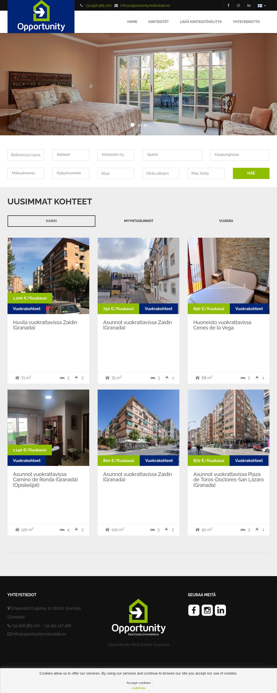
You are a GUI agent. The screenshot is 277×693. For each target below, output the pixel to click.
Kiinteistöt (158, 22)
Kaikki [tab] (51, 221)
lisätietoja (139, 688)
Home (132, 22)
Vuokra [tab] (226, 221)
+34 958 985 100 (98, 5)
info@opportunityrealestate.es (145, 5)
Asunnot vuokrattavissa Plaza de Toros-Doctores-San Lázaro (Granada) (228, 479)
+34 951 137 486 (57, 625)
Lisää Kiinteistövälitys (201, 22)
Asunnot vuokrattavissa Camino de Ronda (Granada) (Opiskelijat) (45, 479)
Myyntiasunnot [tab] (138, 221)
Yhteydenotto (246, 22)
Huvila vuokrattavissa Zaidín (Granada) (45, 325)
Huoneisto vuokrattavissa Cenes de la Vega (222, 325)
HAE (251, 173)
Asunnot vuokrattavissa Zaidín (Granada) (137, 325)
